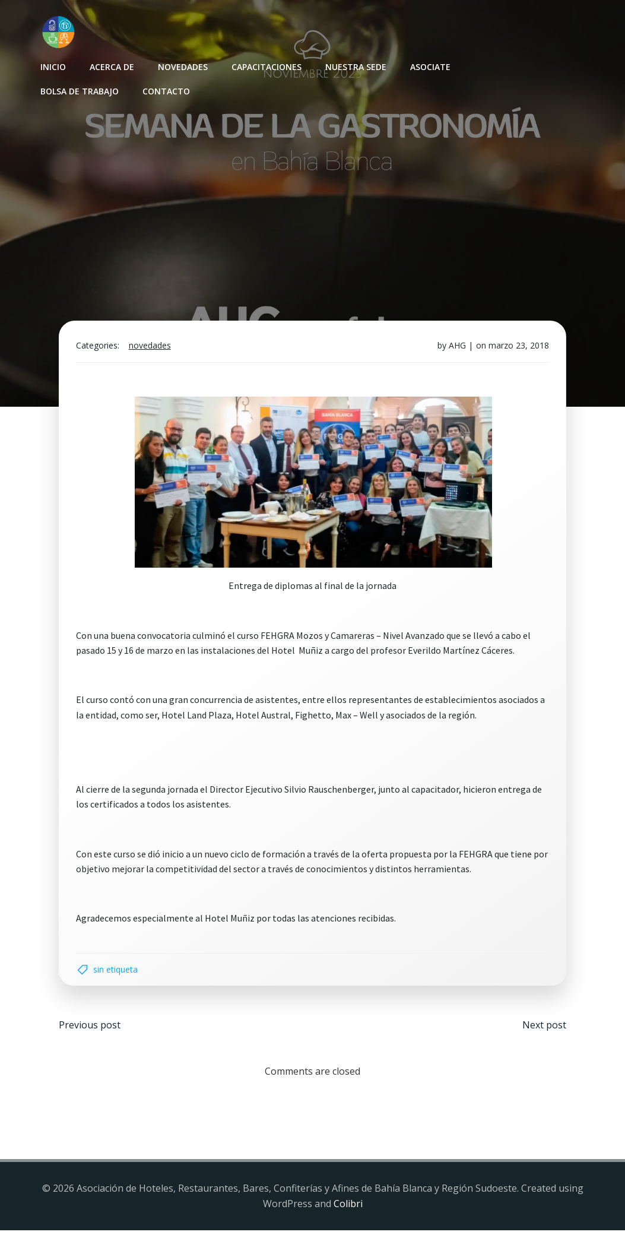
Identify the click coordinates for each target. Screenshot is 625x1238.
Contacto (165, 90)
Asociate (430, 65)
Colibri (348, 1211)
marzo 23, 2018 (517, 350)
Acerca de (111, 65)
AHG (455, 350)
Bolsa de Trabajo (79, 90)
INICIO (52, 65)
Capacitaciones (266, 65)
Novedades (182, 65)
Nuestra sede (355, 65)
